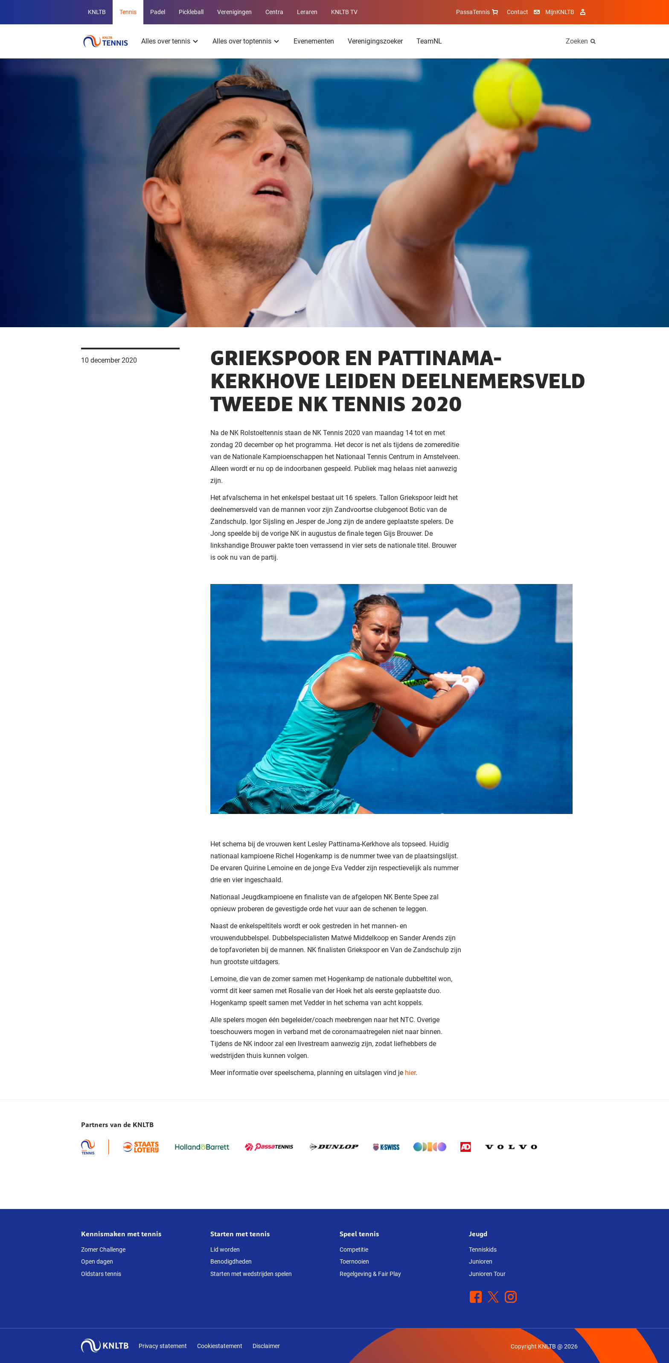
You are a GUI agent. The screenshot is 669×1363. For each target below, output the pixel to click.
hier (410, 1073)
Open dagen (97, 1261)
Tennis (128, 12)
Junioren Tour (487, 1273)
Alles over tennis (165, 41)
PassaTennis (478, 12)
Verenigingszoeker (375, 41)
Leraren (307, 12)
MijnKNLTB (559, 12)
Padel (157, 12)
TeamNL (429, 41)
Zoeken (577, 41)
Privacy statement (163, 1346)
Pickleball (191, 12)
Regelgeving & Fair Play (370, 1273)
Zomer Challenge (103, 1249)
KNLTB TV (344, 12)
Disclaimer (266, 1346)
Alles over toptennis (241, 41)
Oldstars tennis (101, 1273)
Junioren (480, 1261)
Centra (274, 12)
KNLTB (97, 12)
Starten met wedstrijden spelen (251, 1273)
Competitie (354, 1249)
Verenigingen (234, 12)
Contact (517, 12)
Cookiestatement (219, 1346)
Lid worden (225, 1249)
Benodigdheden (231, 1261)
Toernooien (354, 1261)
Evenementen (314, 41)
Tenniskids (483, 1249)
